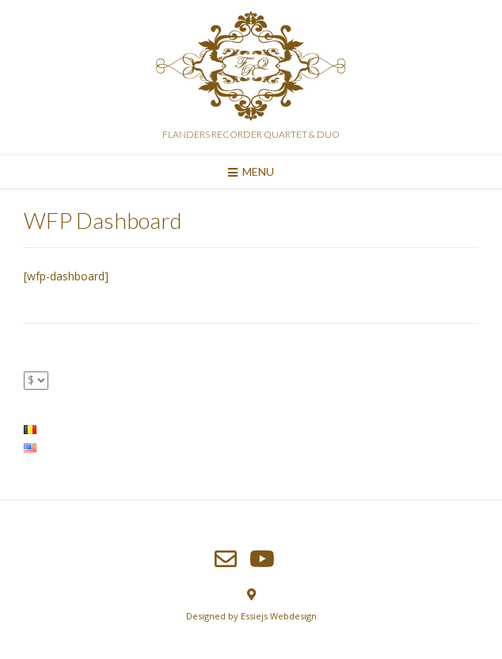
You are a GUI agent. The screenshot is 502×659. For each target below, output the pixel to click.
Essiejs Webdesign (279, 616)
